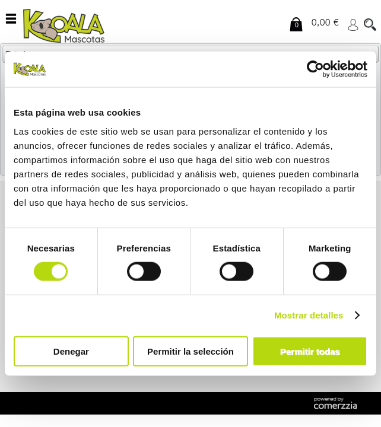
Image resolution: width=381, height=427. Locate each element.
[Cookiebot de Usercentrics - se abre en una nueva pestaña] (315, 69)
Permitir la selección (190, 351)
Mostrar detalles (309, 315)
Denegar (71, 351)
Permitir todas (310, 351)
